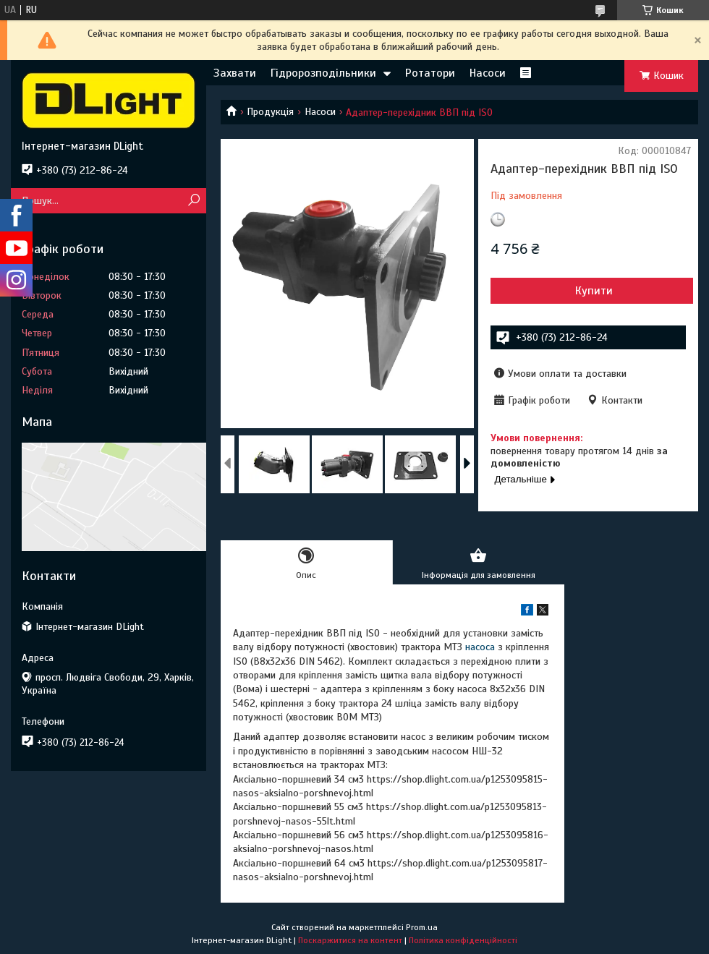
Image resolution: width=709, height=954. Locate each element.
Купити (594, 291)
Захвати (234, 73)
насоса (480, 647)
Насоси (488, 73)
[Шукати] (193, 200)
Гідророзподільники (323, 73)
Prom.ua (422, 927)
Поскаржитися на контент (350, 940)
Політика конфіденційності (463, 940)
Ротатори (430, 73)
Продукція (270, 112)
